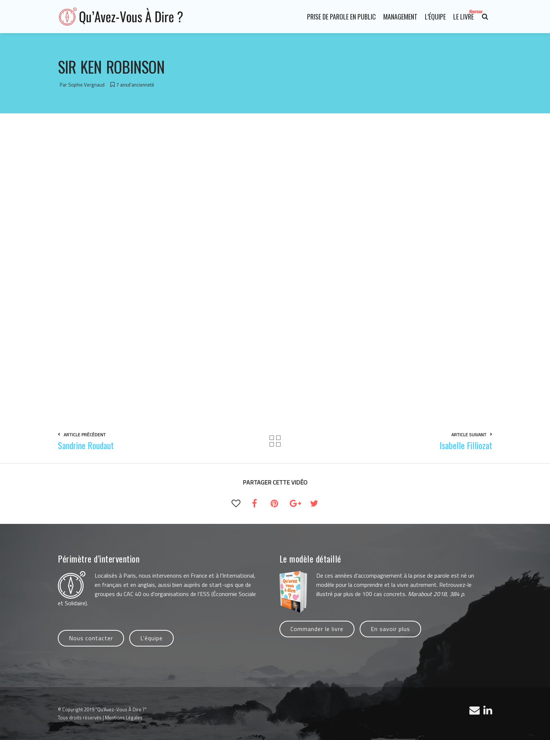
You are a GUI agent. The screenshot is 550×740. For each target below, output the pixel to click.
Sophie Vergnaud (86, 84)
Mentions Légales (123, 717)
